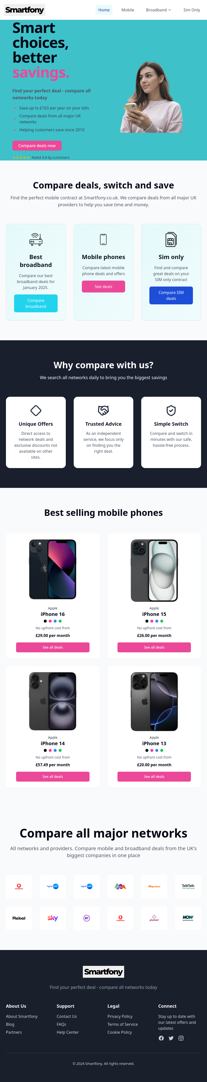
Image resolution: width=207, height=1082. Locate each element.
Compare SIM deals (171, 295)
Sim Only (192, 10)
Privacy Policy (120, 1016)
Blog (10, 1024)
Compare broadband (35, 303)
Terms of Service (123, 1024)
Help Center (68, 1032)
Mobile (127, 10)
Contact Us (67, 1016)
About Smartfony (22, 1016)
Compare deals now (37, 145)
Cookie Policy (120, 1032)
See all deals (53, 647)
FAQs (61, 1024)
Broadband (159, 10)
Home (104, 10)
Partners (14, 1032)
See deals (103, 286)
